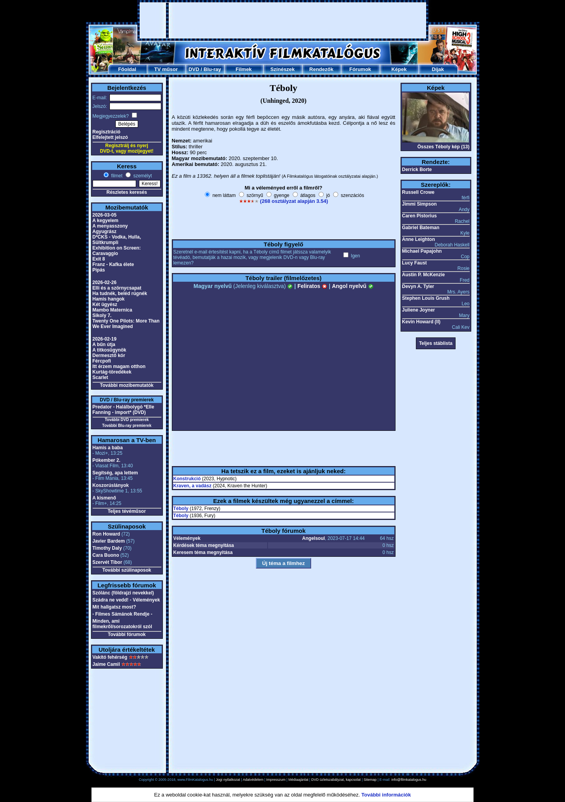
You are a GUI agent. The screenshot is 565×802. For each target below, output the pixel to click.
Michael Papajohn (422, 251)
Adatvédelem (253, 780)
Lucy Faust (414, 263)
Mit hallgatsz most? (114, 607)
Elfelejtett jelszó (110, 137)
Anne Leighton (418, 239)
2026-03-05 (105, 215)
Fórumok (360, 69)
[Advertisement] (283, 20)
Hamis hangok (109, 299)
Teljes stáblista (435, 343)
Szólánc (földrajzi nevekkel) (123, 593)
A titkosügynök (109, 350)
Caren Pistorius (419, 216)
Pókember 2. (106, 460)
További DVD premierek (127, 419)
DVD (193, 69)
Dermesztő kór (109, 355)
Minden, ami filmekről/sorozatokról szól (122, 623)
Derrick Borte (417, 169)
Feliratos (312, 286)
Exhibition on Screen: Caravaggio (117, 250)
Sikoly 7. (102, 315)
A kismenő (104, 498)
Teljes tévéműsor (127, 511)
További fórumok (127, 634)
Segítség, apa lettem (115, 473)
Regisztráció (106, 132)
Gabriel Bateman (420, 227)
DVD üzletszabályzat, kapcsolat (336, 780)
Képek (398, 69)
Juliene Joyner (418, 310)
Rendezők (321, 69)
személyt (142, 176)
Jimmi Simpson (419, 204)
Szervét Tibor (107, 562)
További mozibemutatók (126, 385)
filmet (116, 176)
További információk (386, 795)
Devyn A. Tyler (418, 286)
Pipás (99, 270)
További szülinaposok (126, 570)
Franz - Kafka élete (113, 264)
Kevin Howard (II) (421, 321)
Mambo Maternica (112, 310)
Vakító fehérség (110, 657)
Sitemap (370, 780)
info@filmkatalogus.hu (409, 780)
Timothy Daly (107, 548)
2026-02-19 (105, 339)
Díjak (438, 69)
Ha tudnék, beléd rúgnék (120, 293)
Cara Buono (106, 555)
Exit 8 (99, 259)
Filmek (243, 69)
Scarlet (100, 377)
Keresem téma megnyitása (203, 552)
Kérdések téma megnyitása (203, 545)
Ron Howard (106, 534)
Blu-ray (212, 69)
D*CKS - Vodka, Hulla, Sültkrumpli (117, 239)
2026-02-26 (105, 282)
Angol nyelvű (353, 286)
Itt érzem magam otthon (119, 366)
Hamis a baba (108, 447)
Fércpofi (102, 361)
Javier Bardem (109, 541)
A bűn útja (104, 344)
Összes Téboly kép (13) (443, 146)
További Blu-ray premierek (126, 425)
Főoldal (127, 69)
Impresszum (276, 780)
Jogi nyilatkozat (228, 780)
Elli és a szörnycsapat (117, 288)
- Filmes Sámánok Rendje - (123, 614)
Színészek (282, 69)
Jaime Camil (106, 664)
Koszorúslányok (111, 485)
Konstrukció (187, 478)
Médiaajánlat (298, 780)
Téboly (181, 508)
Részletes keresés (126, 192)
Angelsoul (313, 538)
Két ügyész (105, 304)
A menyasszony (110, 226)
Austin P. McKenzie (423, 274)
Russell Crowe (418, 192)
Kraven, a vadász (192, 485)
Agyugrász (105, 231)
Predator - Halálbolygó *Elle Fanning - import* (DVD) (123, 409)
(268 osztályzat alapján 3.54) (294, 201)
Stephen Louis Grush (426, 298)
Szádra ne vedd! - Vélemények (126, 600)
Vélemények (186, 538)
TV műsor (166, 69)
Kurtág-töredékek (112, 372)
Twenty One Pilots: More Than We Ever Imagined (126, 323)
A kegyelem (105, 220)
